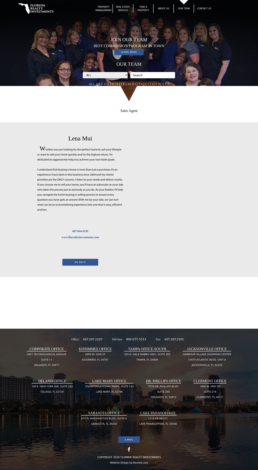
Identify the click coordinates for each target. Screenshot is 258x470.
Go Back (80, 262)
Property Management (103, 8)
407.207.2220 (92, 339)
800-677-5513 (136, 339)
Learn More (129, 52)
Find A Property (143, 8)
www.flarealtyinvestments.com (80, 237)
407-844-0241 (80, 231)
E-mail (129, 439)
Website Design (119, 462)
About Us (163, 8)
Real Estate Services (123, 8)
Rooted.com (140, 462)
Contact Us (204, 8)
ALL (92, 84)
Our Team (184, 8)
